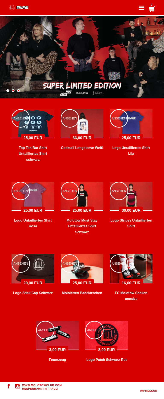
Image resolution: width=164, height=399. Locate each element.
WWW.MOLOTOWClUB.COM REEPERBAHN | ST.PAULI (42, 387)
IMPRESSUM (149, 390)
